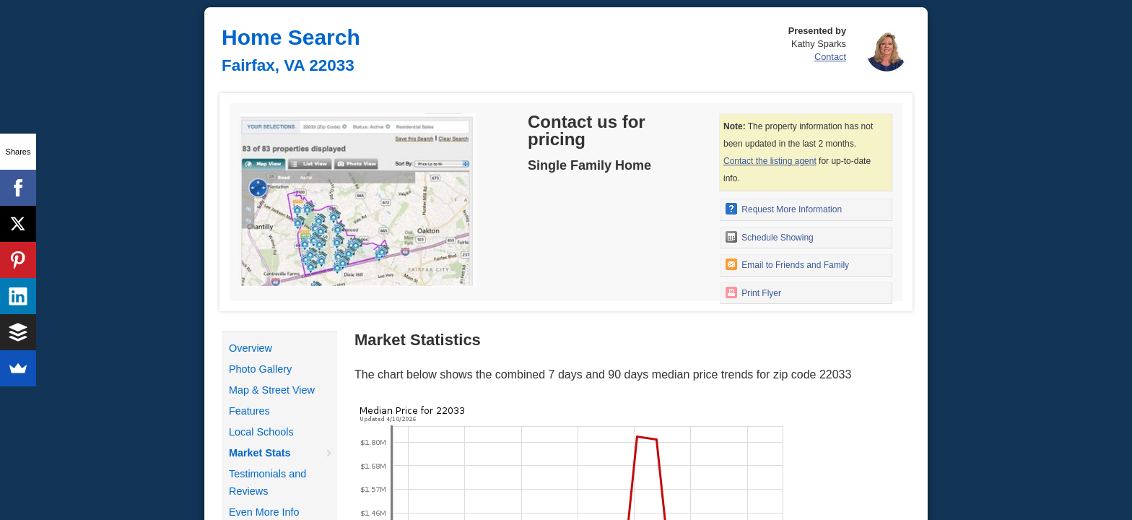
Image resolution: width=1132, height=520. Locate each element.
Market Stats (260, 453)
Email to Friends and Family (787, 264)
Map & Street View (272, 390)
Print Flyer (753, 292)
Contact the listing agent (770, 161)
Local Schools (261, 432)
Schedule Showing (770, 237)
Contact (830, 56)
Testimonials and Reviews (267, 482)
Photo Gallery (260, 369)
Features (249, 411)
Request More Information (784, 208)
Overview (250, 348)
